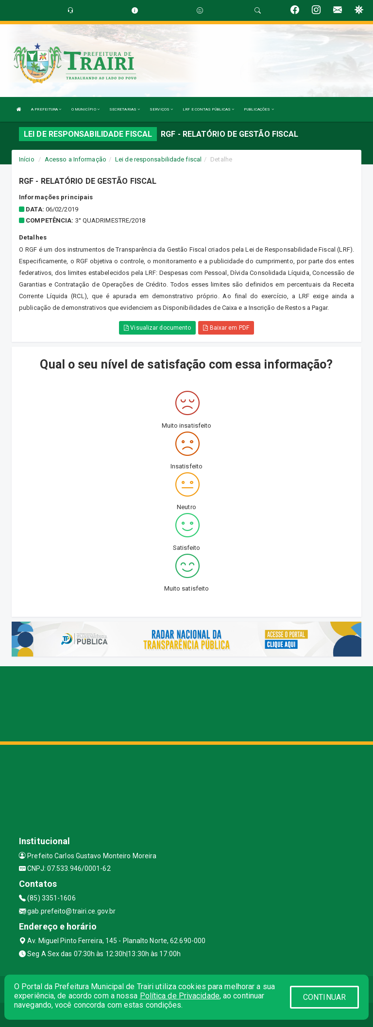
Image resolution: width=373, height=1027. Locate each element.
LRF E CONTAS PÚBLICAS (208, 109)
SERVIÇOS (161, 109)
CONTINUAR (324, 997)
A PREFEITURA (46, 109)
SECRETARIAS (124, 109)
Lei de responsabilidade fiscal (158, 159)
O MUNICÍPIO (85, 109)
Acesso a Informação (75, 159)
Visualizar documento (157, 327)
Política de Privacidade (180, 995)
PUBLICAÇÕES (258, 109)
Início (26, 159)
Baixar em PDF (226, 327)
